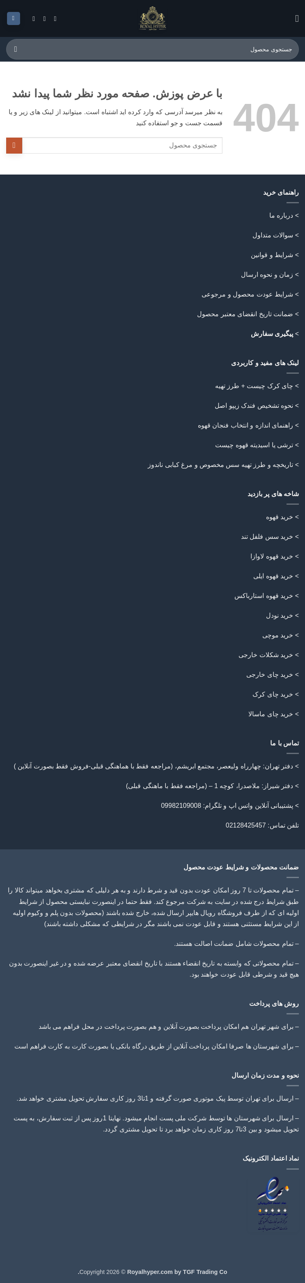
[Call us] (42, 18)
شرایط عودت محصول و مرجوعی (247, 294)
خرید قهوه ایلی (273, 576)
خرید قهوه (279, 516)
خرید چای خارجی (269, 674)
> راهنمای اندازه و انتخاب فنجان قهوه (248, 425)
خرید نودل (279, 615)
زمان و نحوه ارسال (267, 274)
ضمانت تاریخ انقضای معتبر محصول (245, 313)
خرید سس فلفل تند (267, 536)
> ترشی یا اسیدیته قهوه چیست (257, 444)
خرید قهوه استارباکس (263, 595)
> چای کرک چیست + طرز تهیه (257, 385)
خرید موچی (277, 635)
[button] (294, 18)
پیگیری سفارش (272, 333)
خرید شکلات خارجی (265, 654)
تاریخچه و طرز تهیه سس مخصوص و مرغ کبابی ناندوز (219, 464)
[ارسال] (16, 49)
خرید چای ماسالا (270, 713)
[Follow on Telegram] (31, 18)
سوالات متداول (272, 235)
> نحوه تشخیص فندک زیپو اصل (257, 405)
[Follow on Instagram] (53, 18)
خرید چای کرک (272, 694)
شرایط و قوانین (272, 254)
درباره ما (281, 215)
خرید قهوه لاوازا (271, 556)
